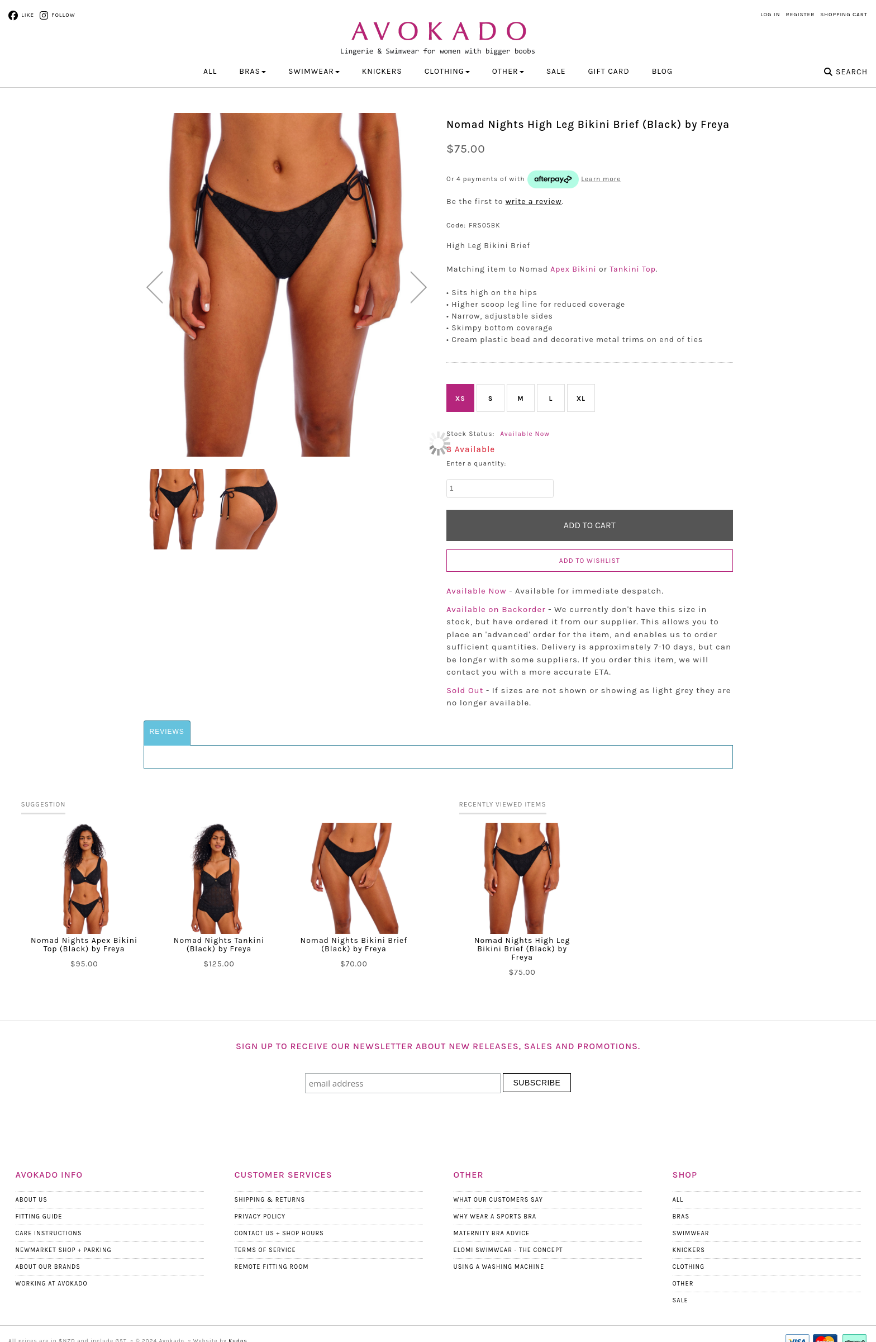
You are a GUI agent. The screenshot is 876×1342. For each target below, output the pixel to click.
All (210, 71)
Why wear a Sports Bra (495, 1216)
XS (460, 398)
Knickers (689, 1250)
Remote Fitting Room (272, 1266)
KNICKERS (382, 71)
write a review (534, 201)
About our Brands (48, 1266)
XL (581, 398)
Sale (556, 71)
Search (852, 72)
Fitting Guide (39, 1216)
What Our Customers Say (498, 1199)
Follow (63, 15)
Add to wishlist (589, 561)
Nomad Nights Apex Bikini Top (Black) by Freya (84, 945)
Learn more (601, 179)
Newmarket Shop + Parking (64, 1250)
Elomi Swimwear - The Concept (508, 1250)
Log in (770, 14)
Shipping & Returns (270, 1199)
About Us (31, 1199)
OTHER (508, 71)
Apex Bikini (573, 269)
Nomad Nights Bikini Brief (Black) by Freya (354, 945)
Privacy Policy (260, 1216)
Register (800, 14)
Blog (662, 71)
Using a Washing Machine (499, 1266)
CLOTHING (447, 71)
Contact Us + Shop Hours (279, 1233)
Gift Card (609, 71)
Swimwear (691, 1233)
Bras (681, 1216)
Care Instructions (49, 1233)
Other (683, 1283)
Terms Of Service (265, 1250)
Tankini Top (633, 269)
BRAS (252, 71)
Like (27, 15)
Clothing (689, 1266)
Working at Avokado (52, 1283)
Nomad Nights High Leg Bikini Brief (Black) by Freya (522, 949)
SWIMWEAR (314, 71)
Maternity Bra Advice (492, 1233)
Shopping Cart (844, 14)
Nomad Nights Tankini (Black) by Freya (219, 945)
